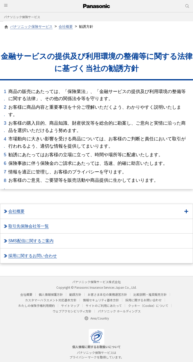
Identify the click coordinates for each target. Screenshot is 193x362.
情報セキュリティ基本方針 (101, 300)
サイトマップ (70, 305)
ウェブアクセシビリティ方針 (72, 311)
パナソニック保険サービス (22, 17)
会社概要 (26, 294)
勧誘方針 (75, 294)
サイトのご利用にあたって (104, 305)
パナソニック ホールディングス (119, 311)
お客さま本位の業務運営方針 (107, 294)
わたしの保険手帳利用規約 (36, 305)
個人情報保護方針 (51, 294)
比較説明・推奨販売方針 (150, 294)
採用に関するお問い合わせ (143, 300)
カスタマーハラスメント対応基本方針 (51, 300)
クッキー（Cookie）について (148, 305)
